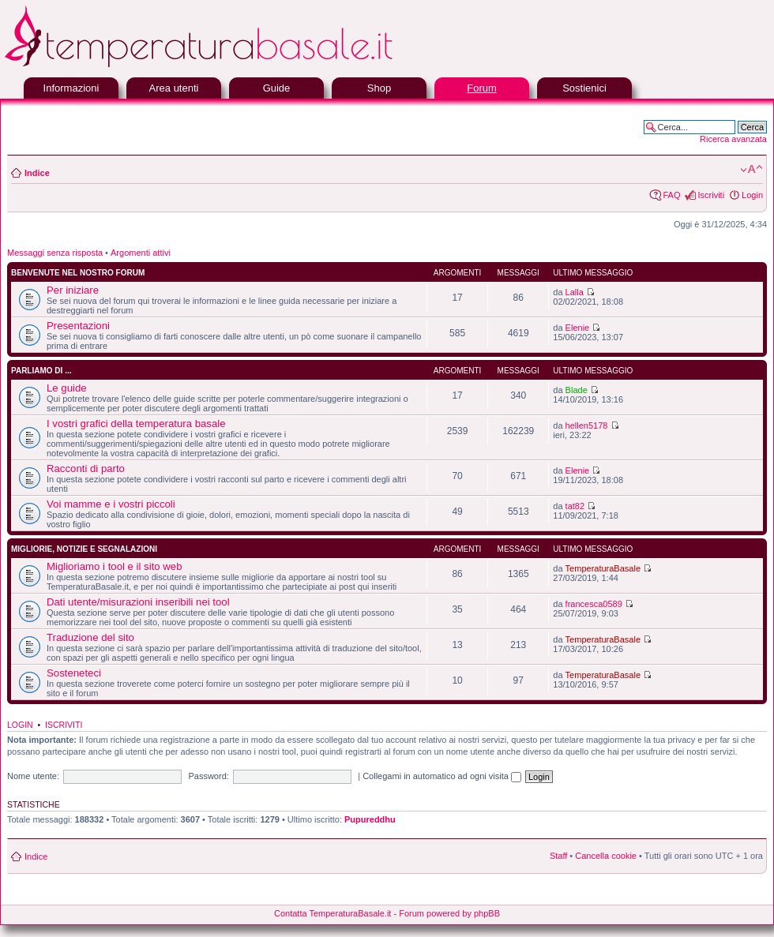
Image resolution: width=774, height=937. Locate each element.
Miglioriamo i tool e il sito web (114, 566)
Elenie (577, 327)
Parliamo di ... (41, 370)
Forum (482, 88)
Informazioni (71, 88)
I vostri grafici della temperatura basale (136, 423)
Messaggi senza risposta (55, 252)
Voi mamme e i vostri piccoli (111, 504)
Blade (576, 390)
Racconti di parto (86, 468)
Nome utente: (33, 776)
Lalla (574, 292)
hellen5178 (586, 425)
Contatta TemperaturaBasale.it (332, 913)
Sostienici (584, 88)
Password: (208, 776)
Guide (277, 88)
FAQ (671, 195)
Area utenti (174, 88)
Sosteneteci (74, 673)
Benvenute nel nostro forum (78, 272)
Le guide (67, 388)
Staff (558, 855)
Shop (379, 88)
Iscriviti (710, 195)
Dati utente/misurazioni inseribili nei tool (138, 602)
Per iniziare (73, 290)
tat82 (574, 506)
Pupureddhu (370, 819)
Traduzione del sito (90, 637)
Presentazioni (78, 326)
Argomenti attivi (141, 252)
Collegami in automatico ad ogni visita (442, 776)
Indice (37, 173)
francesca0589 (593, 604)
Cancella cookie (606, 855)
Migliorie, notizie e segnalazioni (84, 549)
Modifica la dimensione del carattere (751, 170)
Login (752, 195)
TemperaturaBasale (603, 568)
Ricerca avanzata (733, 139)
